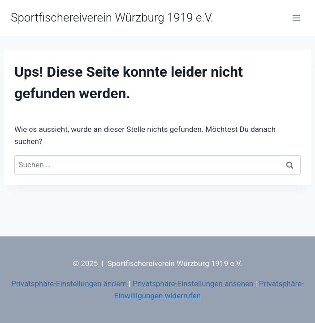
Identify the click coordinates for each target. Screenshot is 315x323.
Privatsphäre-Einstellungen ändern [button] (69, 283)
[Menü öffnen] (296, 18)
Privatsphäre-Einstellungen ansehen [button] (193, 283)
